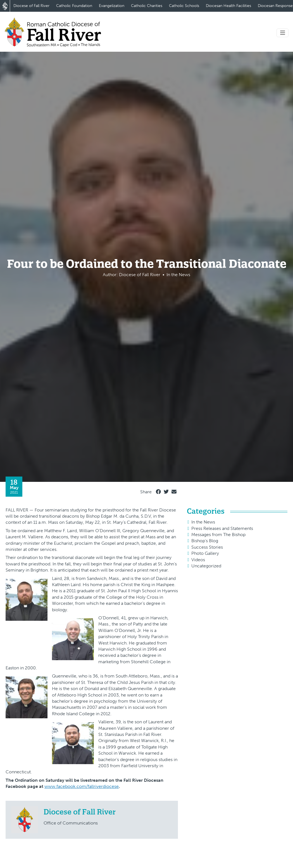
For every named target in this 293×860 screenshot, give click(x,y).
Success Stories (207, 547)
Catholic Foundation (74, 5)
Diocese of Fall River (31, 5)
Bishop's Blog (204, 540)
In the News (203, 522)
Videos (198, 559)
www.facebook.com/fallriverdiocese (81, 786)
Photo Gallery (205, 553)
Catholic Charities (146, 5)
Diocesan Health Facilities (228, 5)
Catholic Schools (184, 5)
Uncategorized (206, 565)
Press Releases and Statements (222, 528)
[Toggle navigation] (283, 33)
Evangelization (111, 5)
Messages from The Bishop (218, 534)
